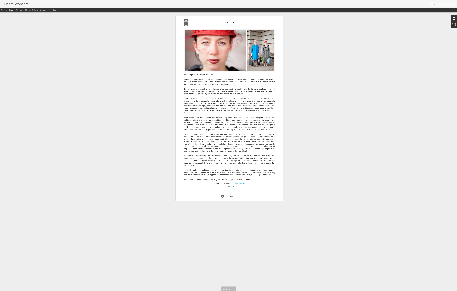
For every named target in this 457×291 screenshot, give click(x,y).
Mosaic (28, 10)
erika (232, 184)
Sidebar (35, 10)
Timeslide (52, 10)
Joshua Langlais (239, 181)
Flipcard (11, 10)
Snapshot (43, 10)
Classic (4, 10)
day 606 (229, 20)
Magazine (20, 10)
